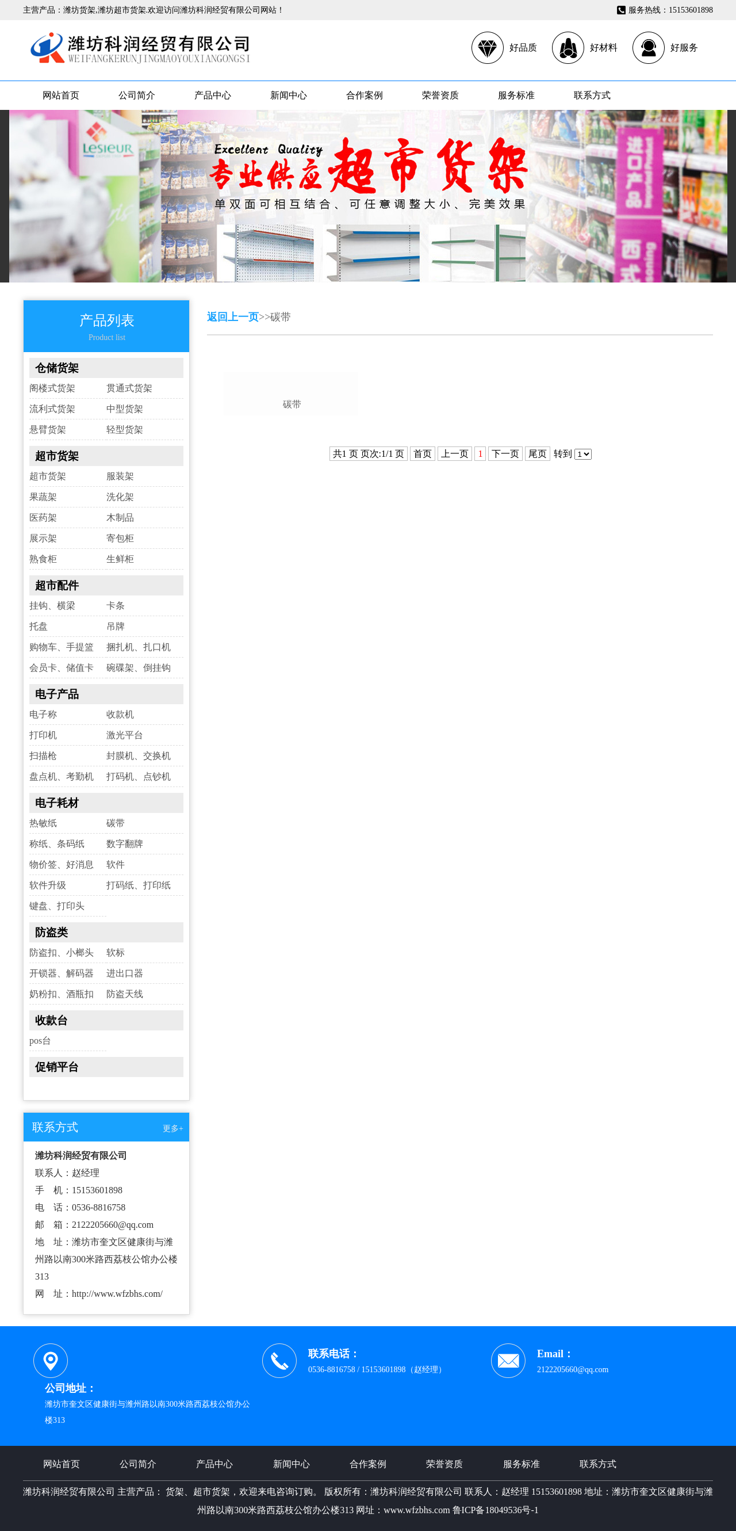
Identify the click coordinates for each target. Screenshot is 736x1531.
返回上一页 (233, 317)
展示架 (43, 538)
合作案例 (364, 95)
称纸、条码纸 (57, 844)
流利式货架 (52, 409)
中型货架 (124, 409)
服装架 (120, 476)
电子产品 (57, 694)
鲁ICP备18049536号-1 (496, 1510)
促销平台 (57, 1067)
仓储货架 (57, 368)
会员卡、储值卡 (61, 668)
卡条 (115, 605)
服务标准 (516, 95)
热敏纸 (43, 823)
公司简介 (136, 95)
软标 (115, 952)
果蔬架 (43, 497)
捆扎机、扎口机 (138, 647)
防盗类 (51, 932)
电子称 (43, 714)
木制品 (120, 517)
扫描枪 (43, 756)
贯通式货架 (129, 388)
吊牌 (115, 626)
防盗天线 (124, 994)
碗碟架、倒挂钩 (138, 668)
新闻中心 (288, 95)
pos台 (40, 1040)
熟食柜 (43, 559)
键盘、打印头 (57, 906)
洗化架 (120, 497)
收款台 (51, 1020)
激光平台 (124, 735)
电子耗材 (57, 803)
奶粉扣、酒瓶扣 (61, 994)
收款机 (120, 714)
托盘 (38, 626)
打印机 (43, 735)
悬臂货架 (47, 429)
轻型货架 (124, 429)
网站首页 (61, 95)
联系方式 (592, 95)
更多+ (173, 1128)
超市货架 (57, 456)
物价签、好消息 (61, 864)
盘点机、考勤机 (61, 776)
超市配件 (57, 585)
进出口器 (124, 973)
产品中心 (212, 95)
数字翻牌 (124, 844)
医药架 (43, 517)
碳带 (115, 823)
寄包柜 (120, 538)
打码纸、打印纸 (138, 885)
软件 (115, 864)
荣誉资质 (440, 95)
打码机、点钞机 (138, 776)
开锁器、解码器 (61, 973)
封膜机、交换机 (138, 756)
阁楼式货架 (52, 388)
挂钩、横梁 (52, 605)
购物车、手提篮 (61, 647)
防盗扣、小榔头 (61, 952)
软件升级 (47, 885)
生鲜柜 (120, 559)
